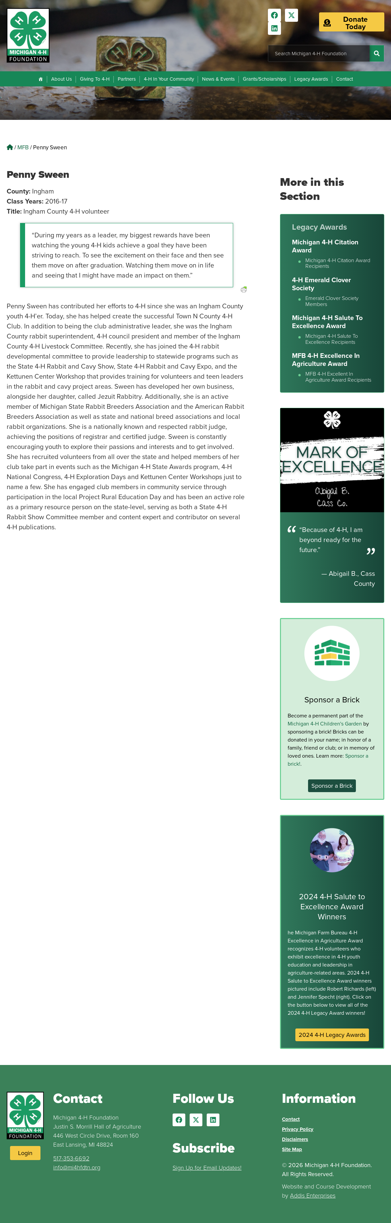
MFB (23, 147)
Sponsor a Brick (332, 699)
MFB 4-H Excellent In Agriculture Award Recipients (338, 377)
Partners (127, 78)
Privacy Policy (297, 1129)
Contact (344, 78)
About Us (61, 78)
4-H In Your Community (169, 78)
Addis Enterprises (312, 1195)
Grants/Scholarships (264, 78)
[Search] (377, 53)
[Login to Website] (25, 1153)
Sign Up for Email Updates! (207, 1167)
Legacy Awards (311, 78)
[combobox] (319, 53)
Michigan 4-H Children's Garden (325, 723)
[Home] (40, 78)
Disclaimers (295, 1139)
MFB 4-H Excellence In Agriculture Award (326, 359)
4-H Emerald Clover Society (321, 284)
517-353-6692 (71, 1158)
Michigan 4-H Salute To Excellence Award (327, 321)
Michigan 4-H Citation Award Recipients (337, 263)
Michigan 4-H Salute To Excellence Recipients (331, 339)
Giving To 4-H (95, 78)
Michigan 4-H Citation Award (325, 246)
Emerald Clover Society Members (332, 301)
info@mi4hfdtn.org (76, 1167)
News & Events (218, 78)
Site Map (292, 1149)
